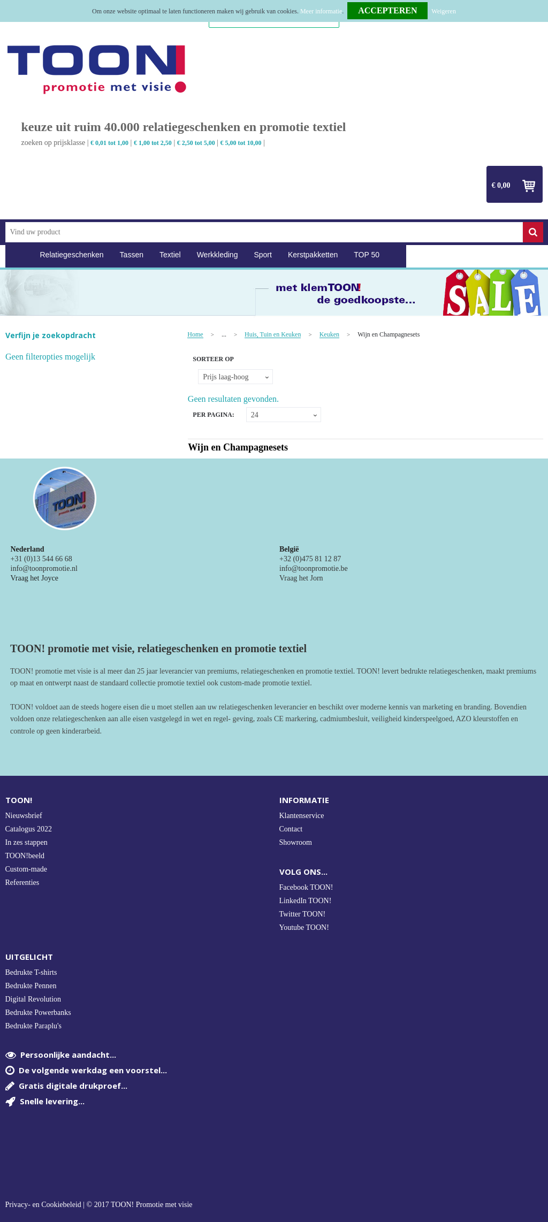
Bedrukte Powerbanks (38, 1013)
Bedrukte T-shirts (31, 972)
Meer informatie (321, 11)
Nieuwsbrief (23, 816)
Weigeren (443, 11)
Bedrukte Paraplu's (33, 1026)
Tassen (131, 254)
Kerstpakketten (313, 254)
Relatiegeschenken (72, 254)
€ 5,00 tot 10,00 (241, 143)
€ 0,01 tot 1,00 (109, 143)
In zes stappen (26, 842)
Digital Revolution (33, 999)
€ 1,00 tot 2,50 (153, 143)
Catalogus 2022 (28, 829)
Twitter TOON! (302, 914)
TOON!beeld (25, 856)
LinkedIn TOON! (305, 901)
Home (18, 255)
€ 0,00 (501, 185)
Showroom (295, 842)
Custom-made (26, 869)
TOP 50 (366, 254)
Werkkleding (217, 254)
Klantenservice (301, 816)
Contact (291, 829)
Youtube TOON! (304, 927)
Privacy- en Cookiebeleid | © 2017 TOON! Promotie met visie (99, 1205)
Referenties (22, 883)
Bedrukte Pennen (31, 986)
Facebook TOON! (306, 887)
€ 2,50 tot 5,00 (196, 143)
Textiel (170, 254)
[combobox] (264, 232)
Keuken (329, 334)
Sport (262, 254)
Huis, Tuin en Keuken (273, 334)
